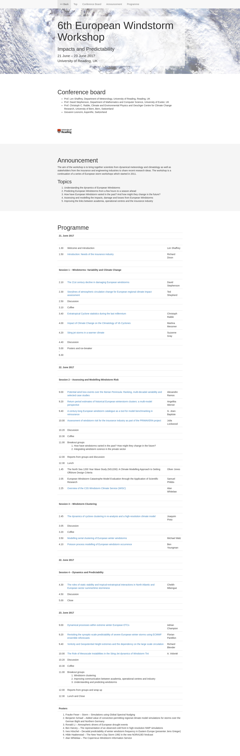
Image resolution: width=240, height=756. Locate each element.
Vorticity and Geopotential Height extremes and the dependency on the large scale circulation (115, 644)
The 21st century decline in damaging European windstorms (98, 282)
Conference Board (91, 4)
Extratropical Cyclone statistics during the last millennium (96, 313)
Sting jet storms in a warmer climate (85, 332)
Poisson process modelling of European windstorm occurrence (99, 544)
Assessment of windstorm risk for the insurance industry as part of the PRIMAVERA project (114, 420)
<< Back (64, 4)
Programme (133, 4)
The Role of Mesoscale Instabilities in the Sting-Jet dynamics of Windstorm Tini (108, 653)
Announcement (114, 4)
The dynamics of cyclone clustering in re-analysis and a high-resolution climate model (111, 516)
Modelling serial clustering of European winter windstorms (97, 538)
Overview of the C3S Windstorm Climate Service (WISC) (96, 488)
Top (75, 4)
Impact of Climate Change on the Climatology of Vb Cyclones (99, 323)
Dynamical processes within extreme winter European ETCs (98, 625)
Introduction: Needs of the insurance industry (90, 254)
